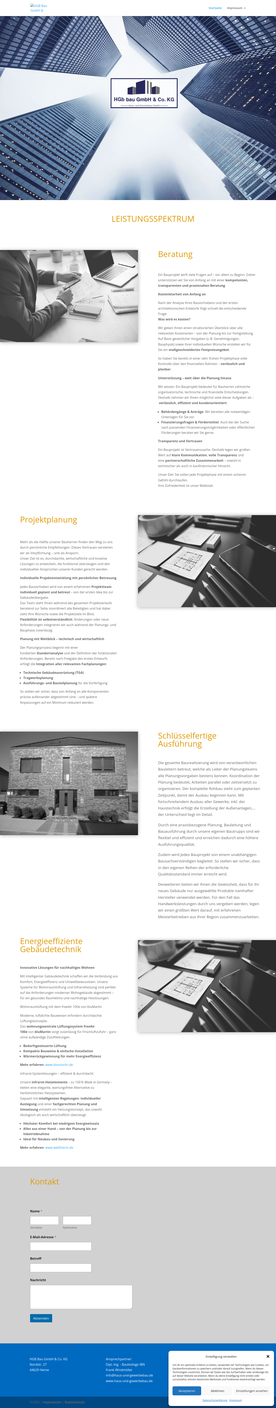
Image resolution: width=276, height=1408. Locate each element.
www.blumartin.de (59, 1064)
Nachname (70, 1227)
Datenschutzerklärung (215, 1400)
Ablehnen (217, 1391)
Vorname (36, 1227)
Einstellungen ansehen (252, 1391)
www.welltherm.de (59, 1147)
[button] (268, 1356)
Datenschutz (75, 1402)
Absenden (41, 1318)
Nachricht (38, 1280)
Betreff (35, 1259)
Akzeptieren (187, 1391)
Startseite (215, 8)
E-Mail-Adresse (43, 1237)
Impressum (235, 1400)
